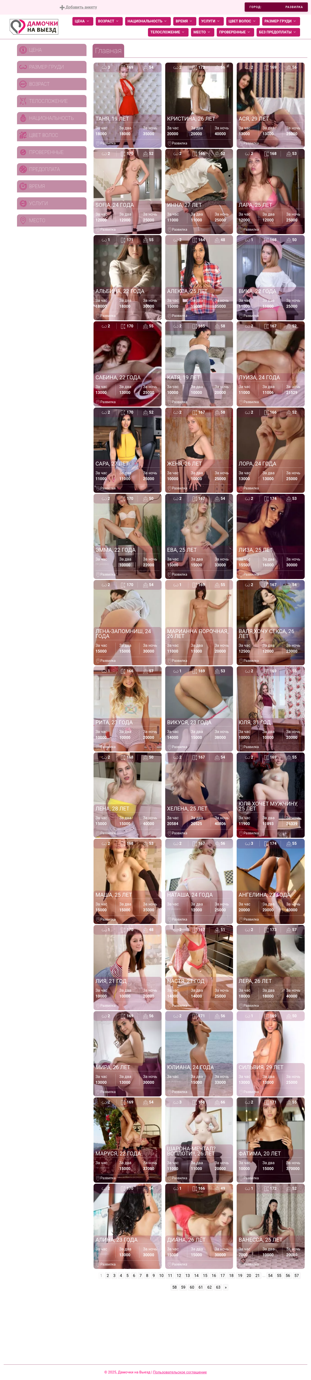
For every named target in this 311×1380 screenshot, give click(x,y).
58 (174, 1287)
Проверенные (235, 32)
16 (214, 1275)
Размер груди (281, 21)
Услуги (211, 21)
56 (288, 1275)
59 (183, 1287)
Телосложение (168, 32)
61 (201, 1287)
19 (240, 1275)
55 (279, 1275)
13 (187, 1275)
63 (218, 1287)
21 (257, 1275)
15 (205, 1275)
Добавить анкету (78, 7)
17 (222, 1275)
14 (196, 1275)
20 (249, 1275)
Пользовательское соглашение (180, 1372)
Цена (83, 21)
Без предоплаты (278, 32)
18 (231, 1275)
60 (192, 1287)
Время (185, 21)
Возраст (109, 21)
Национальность (148, 21)
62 (209, 1287)
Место (202, 32)
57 (296, 1275)
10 (161, 1275)
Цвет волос (243, 21)
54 (270, 1275)
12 (179, 1275)
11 (170, 1275)
